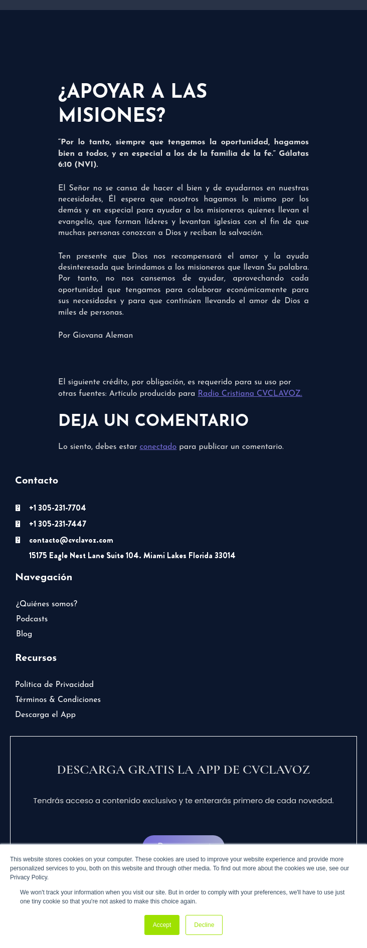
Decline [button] (204, 924)
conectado (157, 447)
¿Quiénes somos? (46, 604)
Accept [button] (162, 924)
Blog (24, 634)
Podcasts (32, 619)
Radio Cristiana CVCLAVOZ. (250, 394)
